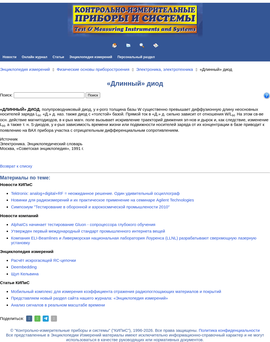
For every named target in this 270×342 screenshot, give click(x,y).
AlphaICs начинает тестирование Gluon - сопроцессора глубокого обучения (83, 224)
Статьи (58, 57)
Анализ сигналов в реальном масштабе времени (58, 305)
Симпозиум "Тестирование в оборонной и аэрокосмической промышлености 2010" (90, 206)
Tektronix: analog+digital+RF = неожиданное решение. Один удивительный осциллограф (95, 193)
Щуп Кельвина (25, 273)
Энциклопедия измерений (90, 57)
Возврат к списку (16, 166)
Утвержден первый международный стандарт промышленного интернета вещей (88, 231)
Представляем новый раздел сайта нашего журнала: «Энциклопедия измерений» (89, 298)
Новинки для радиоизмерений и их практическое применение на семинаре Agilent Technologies (102, 200)
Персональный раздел (136, 57)
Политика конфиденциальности (229, 330)
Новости (10, 57)
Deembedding (24, 267)
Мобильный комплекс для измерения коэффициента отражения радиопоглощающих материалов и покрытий (116, 291)
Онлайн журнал (34, 57)
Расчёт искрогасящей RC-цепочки (43, 260)
